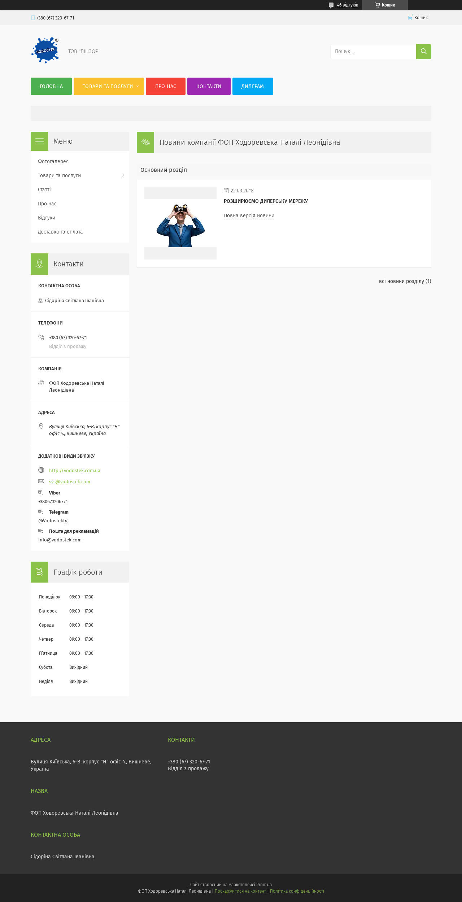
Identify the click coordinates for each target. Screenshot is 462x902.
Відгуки (46, 218)
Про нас (165, 86)
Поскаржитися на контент (240, 891)
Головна (51, 86)
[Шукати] (423, 51)
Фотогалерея (53, 161)
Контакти (208, 86)
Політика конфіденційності (297, 891)
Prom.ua (264, 884)
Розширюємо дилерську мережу (266, 201)
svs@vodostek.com (69, 481)
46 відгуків (347, 5)
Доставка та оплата (60, 232)
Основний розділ (163, 169)
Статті (44, 190)
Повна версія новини (249, 216)
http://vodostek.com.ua (74, 470)
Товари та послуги (108, 86)
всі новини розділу (401, 281)
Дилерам (252, 86)
